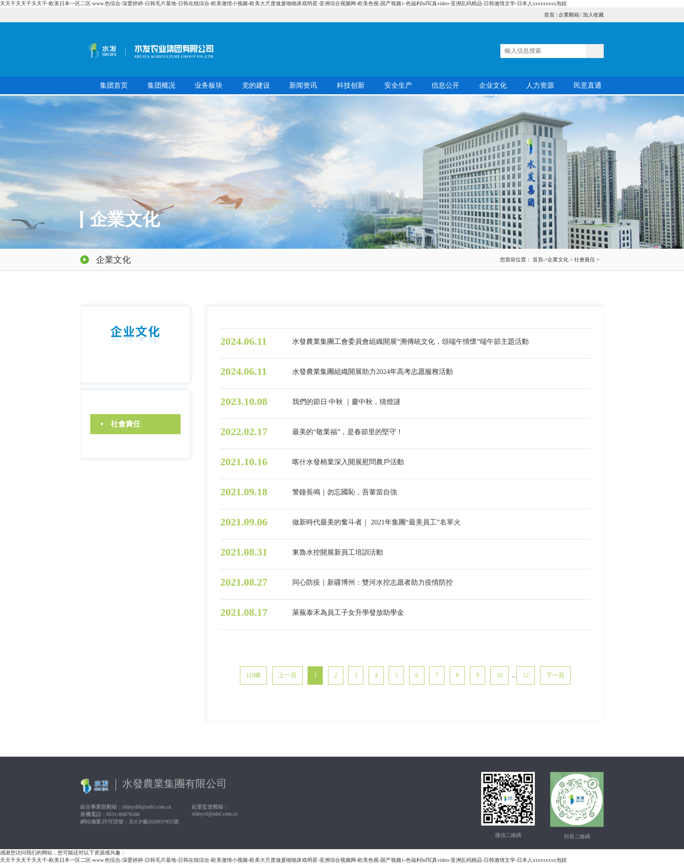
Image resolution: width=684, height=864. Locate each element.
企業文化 (557, 260)
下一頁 (555, 675)
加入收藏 (593, 15)
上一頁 (287, 675)
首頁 (549, 15)
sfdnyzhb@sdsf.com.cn (146, 807)
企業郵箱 (568, 15)
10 (499, 675)
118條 (253, 675)
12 (526, 675)
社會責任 (584, 260)
